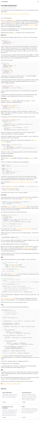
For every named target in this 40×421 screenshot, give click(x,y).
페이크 (30, 100)
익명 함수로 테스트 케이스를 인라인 (21, 206)
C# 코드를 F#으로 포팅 (32, 25)
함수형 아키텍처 (13, 20)
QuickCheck (31, 158)
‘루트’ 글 (14, 32)
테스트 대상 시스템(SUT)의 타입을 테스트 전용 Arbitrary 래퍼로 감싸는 (22, 182)
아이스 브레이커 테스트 (26, 198)
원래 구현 (2, 355)
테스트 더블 (11, 100)
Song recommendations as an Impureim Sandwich (12, 383)
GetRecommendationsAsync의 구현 (7, 298)
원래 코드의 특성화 (14, 274)
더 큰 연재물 (5, 20)
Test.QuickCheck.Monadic (28, 247)
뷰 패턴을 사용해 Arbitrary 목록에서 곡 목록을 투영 (24, 228)
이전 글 (2, 21)
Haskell (14, 23)
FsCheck (10, 158)
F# (10, 23)
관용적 (25, 76)
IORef (14, 357)
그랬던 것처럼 (10, 206)
